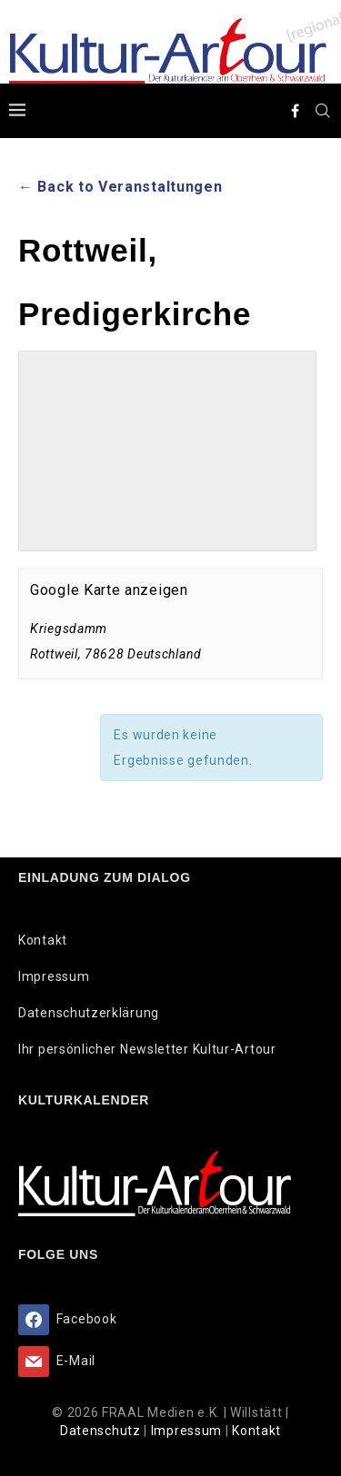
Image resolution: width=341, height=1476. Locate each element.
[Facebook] (295, 110)
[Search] (323, 110)
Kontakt (42, 940)
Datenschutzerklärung (88, 1012)
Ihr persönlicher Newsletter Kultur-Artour (147, 1049)
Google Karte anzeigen (109, 590)
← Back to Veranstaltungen (120, 186)
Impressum (53, 976)
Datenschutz (102, 1430)
